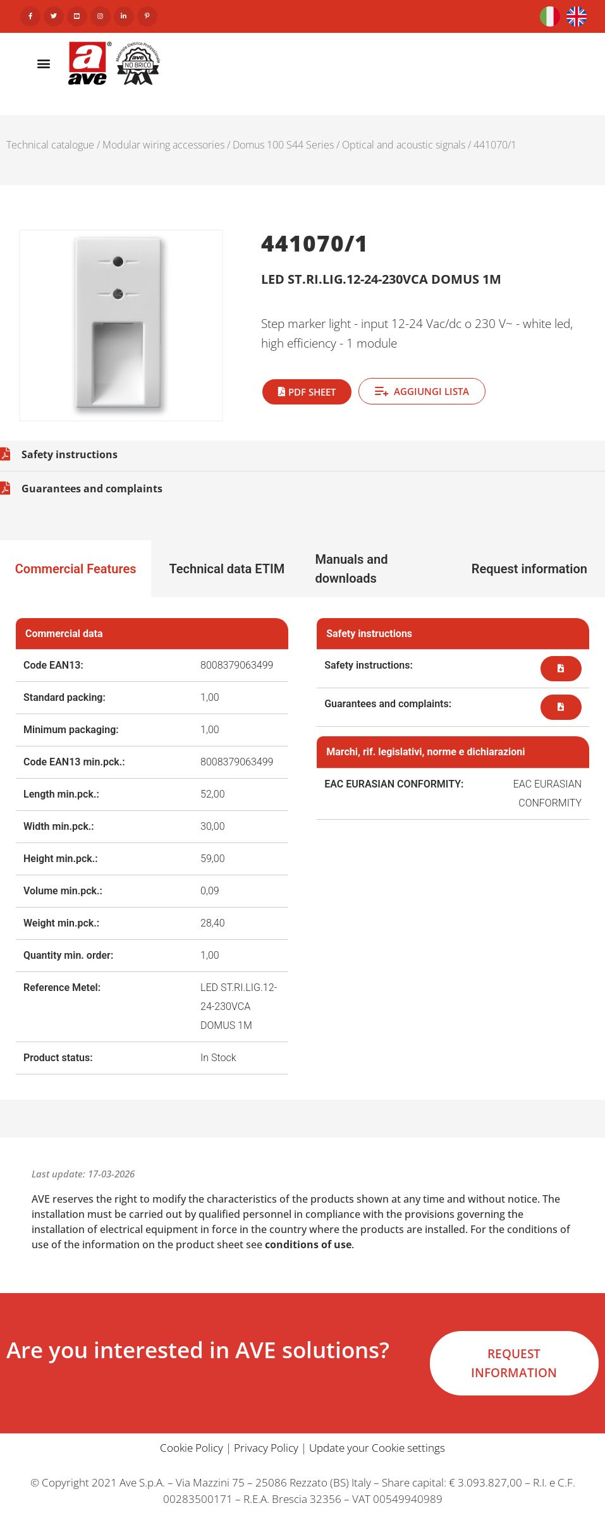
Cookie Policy (191, 1447)
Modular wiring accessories (163, 145)
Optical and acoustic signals (403, 145)
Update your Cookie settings (377, 1447)
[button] (44, 62)
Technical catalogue (50, 145)
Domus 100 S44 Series (283, 145)
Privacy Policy (266, 1447)
